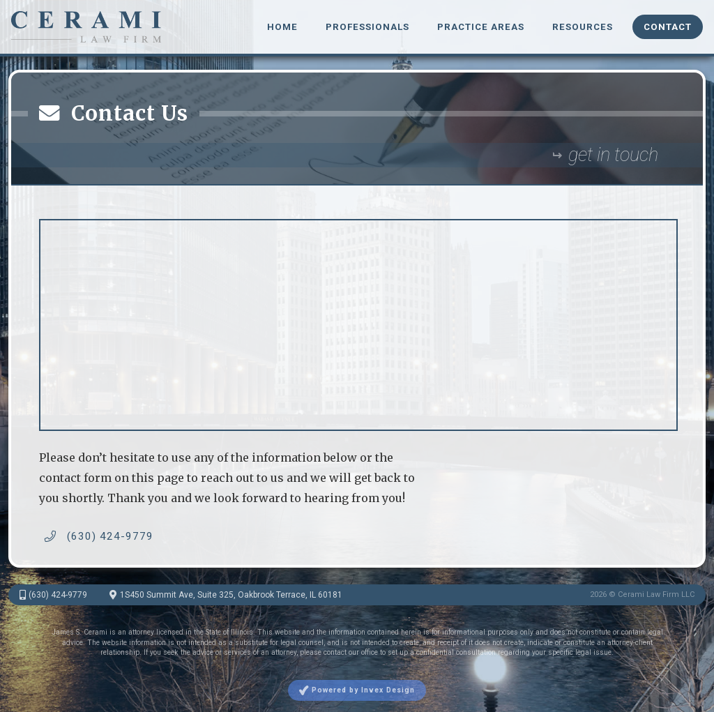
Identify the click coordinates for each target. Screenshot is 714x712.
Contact (668, 27)
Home (282, 27)
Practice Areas (480, 27)
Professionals (367, 27)
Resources (582, 27)
